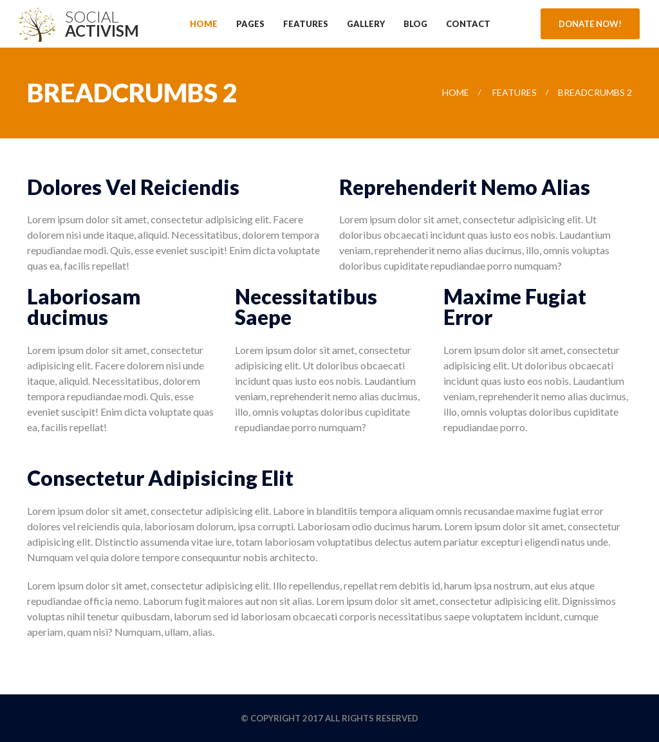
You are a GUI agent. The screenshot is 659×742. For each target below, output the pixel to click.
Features (305, 24)
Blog (415, 24)
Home (204, 24)
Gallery (366, 24)
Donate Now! (590, 24)
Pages (250, 24)
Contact (468, 24)
